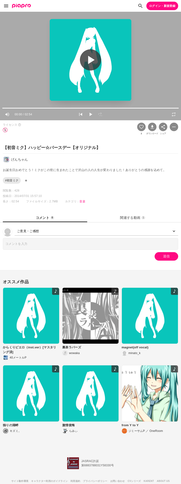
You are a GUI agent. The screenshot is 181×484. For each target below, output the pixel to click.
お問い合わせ (117, 481)
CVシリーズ (134, 481)
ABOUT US (163, 481)
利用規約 (75, 481)
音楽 (82, 201)
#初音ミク (11, 180)
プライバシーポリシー (95, 481)
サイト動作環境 (19, 481)
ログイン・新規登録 (162, 6)
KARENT (149, 481)
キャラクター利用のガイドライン (49, 481)
